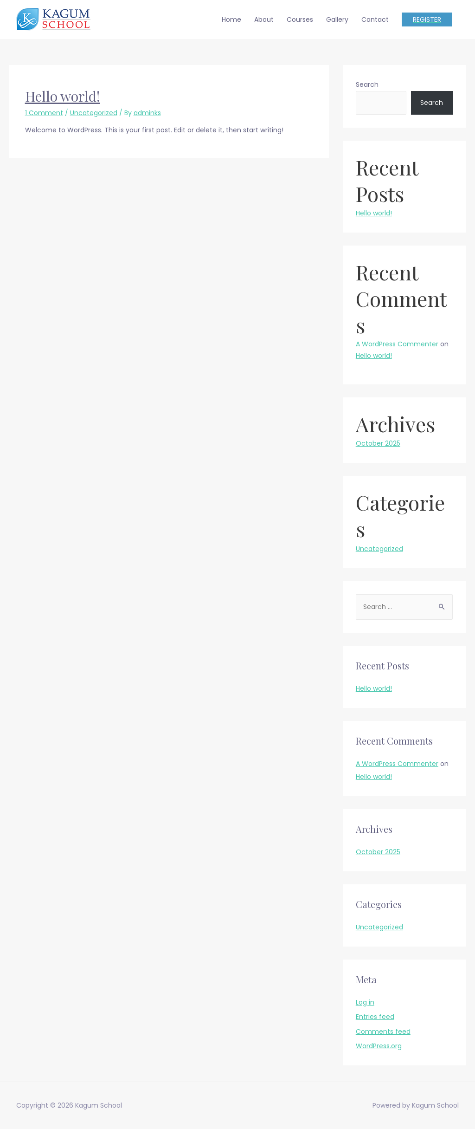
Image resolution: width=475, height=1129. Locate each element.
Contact (375, 19)
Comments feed (383, 1031)
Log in (365, 1002)
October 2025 (378, 443)
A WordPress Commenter (397, 344)
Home (231, 19)
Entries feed (375, 1016)
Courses (300, 19)
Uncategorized (93, 112)
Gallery (337, 19)
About (264, 19)
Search (367, 84)
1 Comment (44, 112)
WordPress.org (379, 1046)
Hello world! (62, 96)
